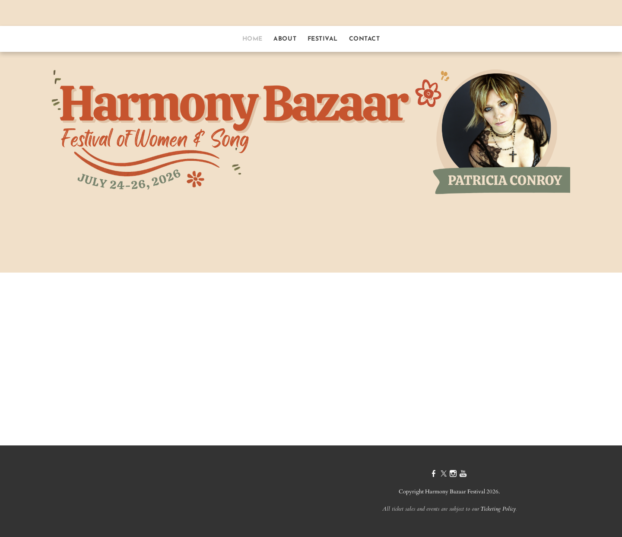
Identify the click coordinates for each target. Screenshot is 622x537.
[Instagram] (453, 474)
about (284, 39)
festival (323, 39)
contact (364, 39)
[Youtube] (463, 474)
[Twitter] (443, 474)
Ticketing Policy (498, 509)
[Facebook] (433, 474)
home (252, 39)
